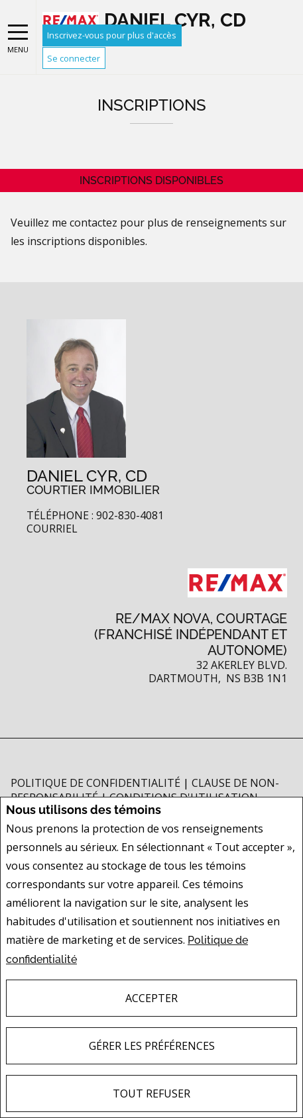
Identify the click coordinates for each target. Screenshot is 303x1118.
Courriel (52, 529)
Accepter (151, 998)
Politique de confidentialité (97, 783)
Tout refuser (151, 1093)
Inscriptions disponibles (151, 180)
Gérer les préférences (152, 1046)
